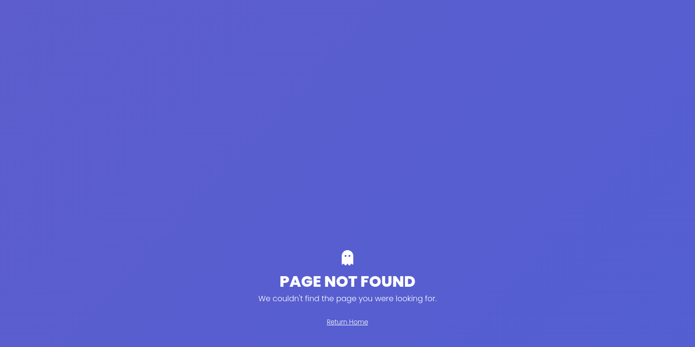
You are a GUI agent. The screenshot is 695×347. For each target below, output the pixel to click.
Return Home (347, 322)
